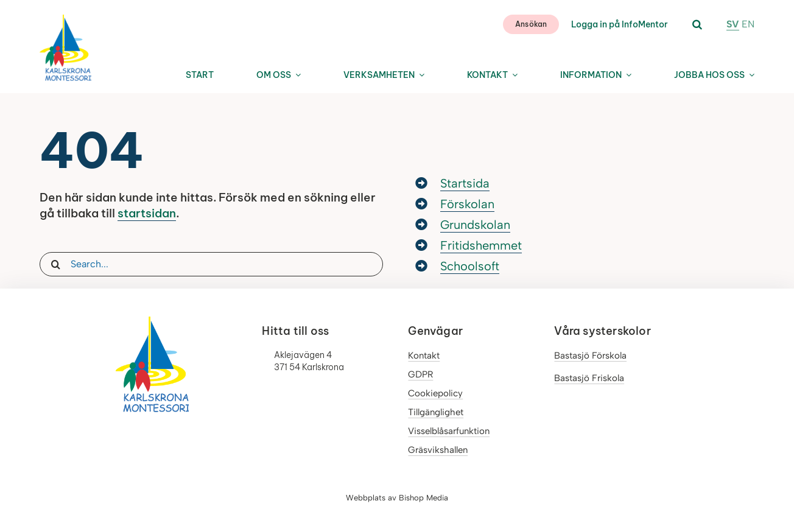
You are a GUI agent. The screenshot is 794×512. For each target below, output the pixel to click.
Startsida (465, 183)
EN (748, 24)
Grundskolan (475, 224)
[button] (697, 24)
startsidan (147, 213)
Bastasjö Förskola (590, 355)
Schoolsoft (469, 266)
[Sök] (55, 264)
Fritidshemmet (481, 245)
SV (732, 24)
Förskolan (467, 204)
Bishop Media (423, 497)
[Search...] (211, 264)
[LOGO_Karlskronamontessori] (65, 19)
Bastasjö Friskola (589, 378)
